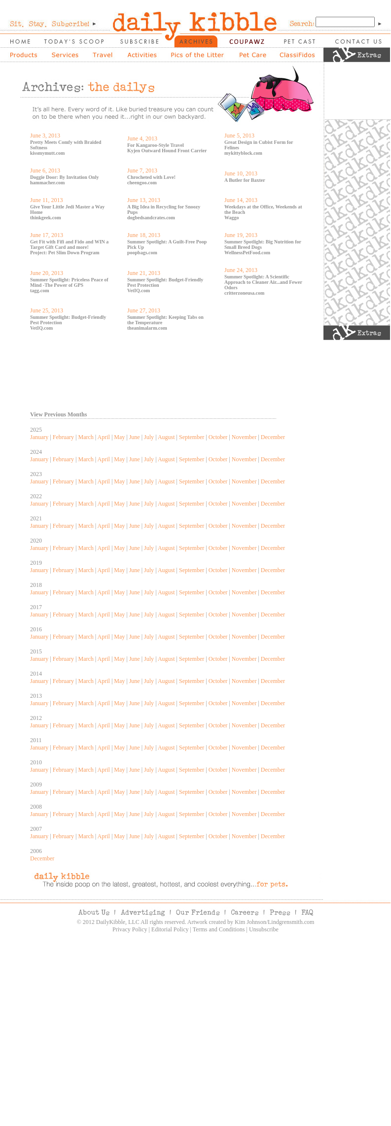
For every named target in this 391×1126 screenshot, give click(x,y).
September (191, 437)
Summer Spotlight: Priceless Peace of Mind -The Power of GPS (69, 282)
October (218, 437)
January (39, 437)
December (273, 437)
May (119, 437)
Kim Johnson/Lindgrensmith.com (274, 922)
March (85, 437)
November (244, 437)
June (134, 437)
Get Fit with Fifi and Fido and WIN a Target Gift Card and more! (69, 244)
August (166, 437)
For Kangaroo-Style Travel (155, 145)
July (149, 437)
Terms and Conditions (219, 929)
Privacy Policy (129, 929)
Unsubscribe (264, 929)
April (104, 437)
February (63, 437)
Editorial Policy (170, 929)
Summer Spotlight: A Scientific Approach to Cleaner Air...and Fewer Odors (263, 282)
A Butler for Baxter (244, 180)
